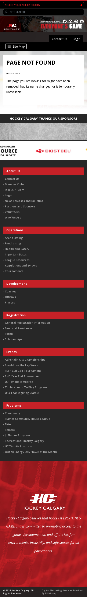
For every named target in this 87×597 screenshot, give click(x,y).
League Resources (17, 260)
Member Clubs (14, 184)
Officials (10, 297)
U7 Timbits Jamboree (19, 382)
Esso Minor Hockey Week (21, 365)
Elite (8, 424)
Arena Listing (14, 238)
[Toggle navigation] (16, 46)
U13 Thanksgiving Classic (22, 393)
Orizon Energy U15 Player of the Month (31, 452)
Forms (9, 334)
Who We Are (13, 217)
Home (9, 73)
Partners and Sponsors (20, 206)
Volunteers (12, 212)
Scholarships (13, 339)
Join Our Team (14, 190)
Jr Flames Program (17, 435)
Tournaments (14, 271)
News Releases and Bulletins (24, 201)
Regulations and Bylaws (21, 265)
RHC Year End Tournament (23, 376)
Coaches (10, 291)
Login (76, 39)
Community (12, 413)
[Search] (46, 12)
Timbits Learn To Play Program (26, 387)
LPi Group (50, 593)
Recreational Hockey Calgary (24, 441)
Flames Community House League (27, 419)
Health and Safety (17, 249)
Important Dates (16, 254)
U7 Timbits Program (18, 446)
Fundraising (13, 243)
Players (10, 302)
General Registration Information (27, 323)
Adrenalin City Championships (25, 360)
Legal (8, 195)
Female (10, 430)
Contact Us (59, 39)
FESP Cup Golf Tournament (23, 371)
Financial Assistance (18, 328)
